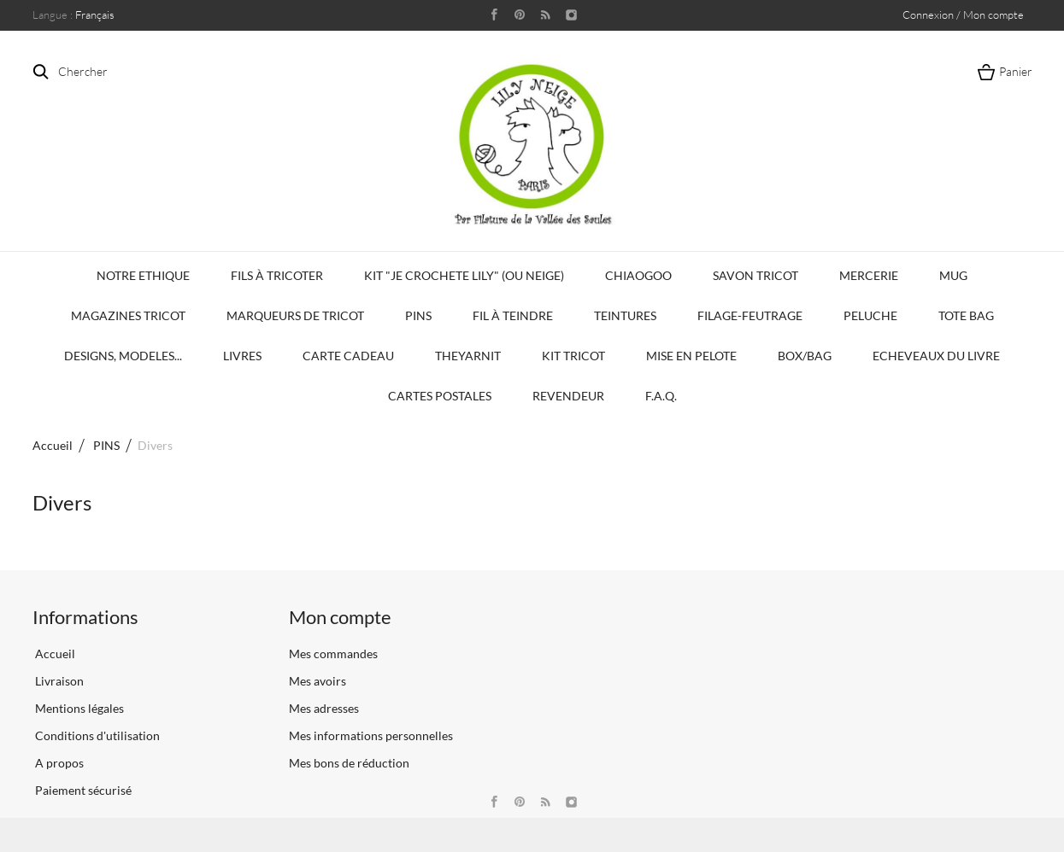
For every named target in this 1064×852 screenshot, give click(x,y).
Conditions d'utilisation (96, 735)
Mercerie (868, 275)
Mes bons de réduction (349, 763)
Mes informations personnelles (371, 735)
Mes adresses (324, 708)
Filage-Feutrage (749, 315)
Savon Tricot (755, 275)
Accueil (52, 445)
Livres (242, 355)
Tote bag (966, 315)
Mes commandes (333, 653)
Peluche (870, 315)
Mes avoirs (317, 681)
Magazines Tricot (128, 315)
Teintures (625, 315)
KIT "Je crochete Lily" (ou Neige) (464, 275)
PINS (418, 315)
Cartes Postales (439, 395)
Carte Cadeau (348, 355)
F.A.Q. (661, 395)
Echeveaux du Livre (936, 355)
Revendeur (568, 395)
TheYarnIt (468, 355)
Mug (953, 275)
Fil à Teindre (513, 315)
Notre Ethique (143, 275)
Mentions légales (78, 708)
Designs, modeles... (123, 355)
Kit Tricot (573, 355)
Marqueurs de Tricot (295, 315)
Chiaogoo (638, 275)
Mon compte (340, 616)
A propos (58, 763)
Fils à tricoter (277, 275)
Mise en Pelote (691, 355)
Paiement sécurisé (82, 790)
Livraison (58, 681)
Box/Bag (805, 355)
